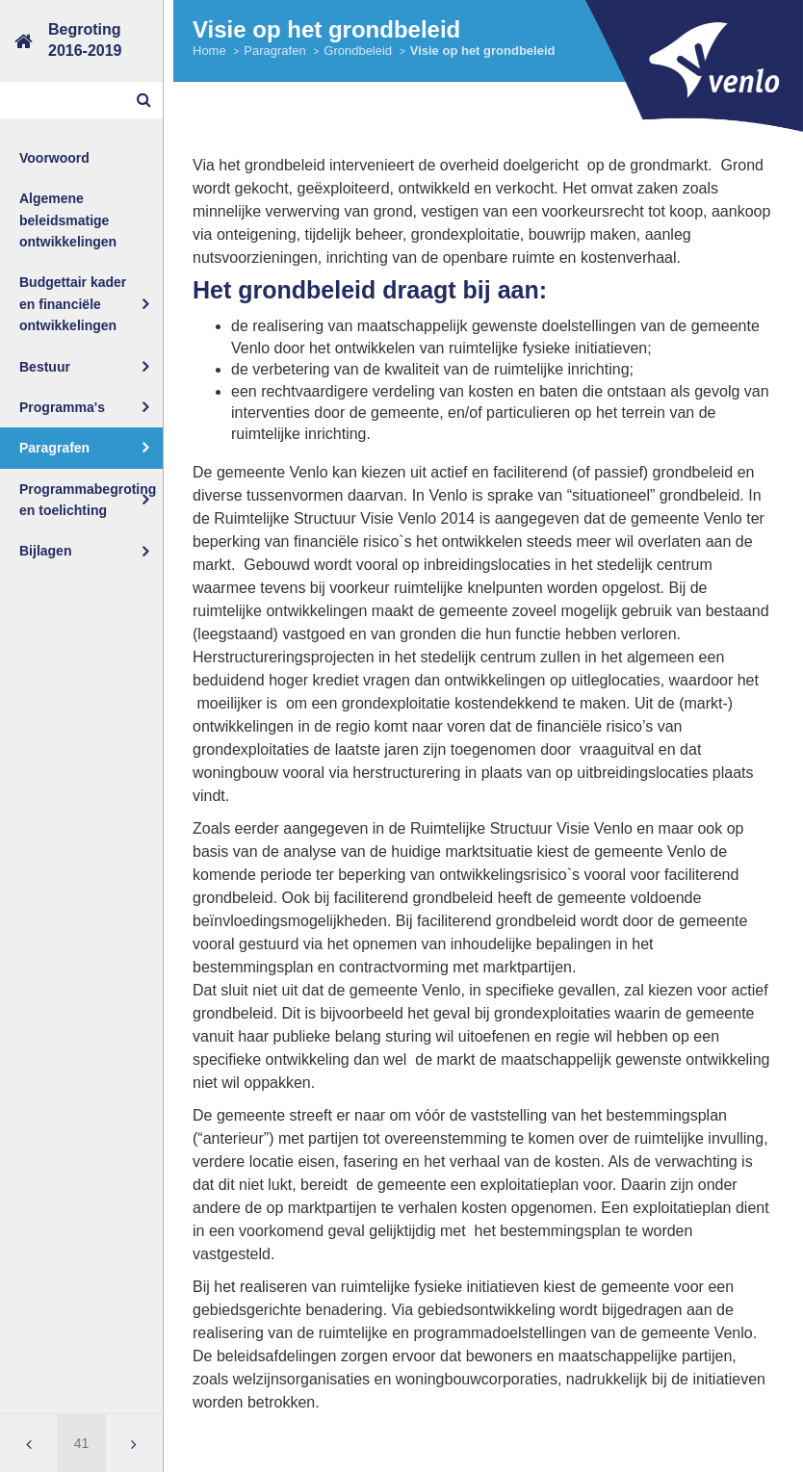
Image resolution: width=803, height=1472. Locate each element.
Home (209, 50)
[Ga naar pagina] (81, 1443)
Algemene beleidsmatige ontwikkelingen (68, 220)
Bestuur (44, 366)
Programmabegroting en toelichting (87, 499)
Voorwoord (54, 158)
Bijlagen (45, 550)
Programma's (62, 407)
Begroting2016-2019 (85, 40)
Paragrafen (54, 447)
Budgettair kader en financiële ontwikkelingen (72, 303)
